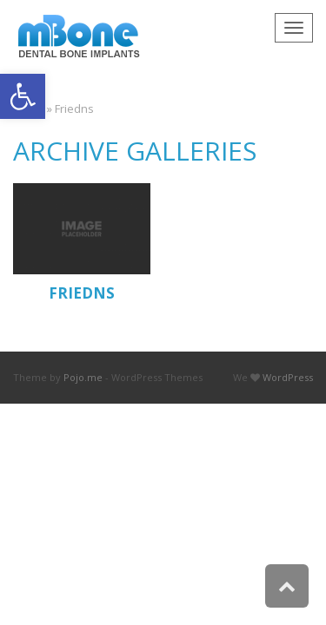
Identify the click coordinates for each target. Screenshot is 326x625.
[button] (22, 96)
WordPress (288, 377)
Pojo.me (83, 377)
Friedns (82, 293)
